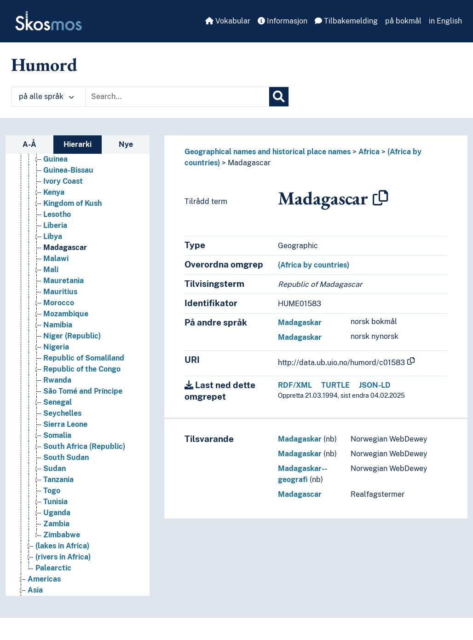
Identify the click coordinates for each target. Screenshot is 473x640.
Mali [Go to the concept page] (50, 269)
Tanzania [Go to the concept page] (58, 479)
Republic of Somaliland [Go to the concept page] (83, 358)
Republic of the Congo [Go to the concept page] (82, 369)
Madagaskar (300, 322)
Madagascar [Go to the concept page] (65, 247)
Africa (369, 151)
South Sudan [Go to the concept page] (66, 457)
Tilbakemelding (346, 21)
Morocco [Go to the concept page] (58, 302)
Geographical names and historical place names (268, 151)
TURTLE (335, 385)
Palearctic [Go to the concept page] (53, 568)
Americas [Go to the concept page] (44, 579)
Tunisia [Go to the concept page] (55, 501)
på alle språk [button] (46, 96)
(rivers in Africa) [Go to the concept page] (63, 557)
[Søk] (279, 97)
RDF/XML (295, 385)
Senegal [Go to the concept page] (57, 402)
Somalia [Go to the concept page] (57, 435)
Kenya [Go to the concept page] (53, 192)
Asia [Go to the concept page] (35, 590)
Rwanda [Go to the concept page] (57, 380)
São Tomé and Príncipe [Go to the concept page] (82, 391)
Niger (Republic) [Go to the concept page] (72, 336)
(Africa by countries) (313, 265)
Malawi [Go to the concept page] (56, 258)
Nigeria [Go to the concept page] (56, 347)
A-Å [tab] (29, 144)
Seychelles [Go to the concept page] (62, 413)
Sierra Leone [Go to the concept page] (65, 424)
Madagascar (249, 162)
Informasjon (282, 21)
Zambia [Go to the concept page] (56, 523)
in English (445, 21)
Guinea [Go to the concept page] (55, 159)
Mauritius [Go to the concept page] (60, 291)
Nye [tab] (126, 144)
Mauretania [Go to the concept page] (63, 280)
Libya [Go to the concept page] (52, 236)
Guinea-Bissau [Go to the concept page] (68, 170)
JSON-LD (375, 385)
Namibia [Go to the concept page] (57, 324)
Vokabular (227, 21)
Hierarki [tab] (77, 144)
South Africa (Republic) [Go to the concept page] (84, 446)
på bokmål (403, 21)
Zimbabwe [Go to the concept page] (61, 534)
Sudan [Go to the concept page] (54, 468)
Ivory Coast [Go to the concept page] (63, 181)
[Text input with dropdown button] (177, 97)
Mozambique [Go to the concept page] (65, 313)
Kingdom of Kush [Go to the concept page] (72, 203)
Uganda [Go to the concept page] (56, 512)
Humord (44, 64)
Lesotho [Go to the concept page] (57, 214)
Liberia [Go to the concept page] (55, 225)
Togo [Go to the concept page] (51, 490)
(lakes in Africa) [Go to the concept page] (62, 545)
